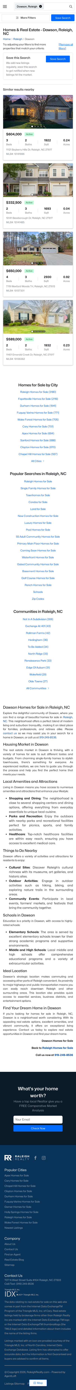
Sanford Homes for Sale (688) (38, 440)
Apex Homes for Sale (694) (38, 433)
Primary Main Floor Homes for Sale (38, 543)
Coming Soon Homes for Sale (38, 550)
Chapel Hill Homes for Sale (19, 1185)
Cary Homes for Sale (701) (38, 426)
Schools (38, 591)
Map (38, 1382)
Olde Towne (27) (38, 681)
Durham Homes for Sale (18, 1196)
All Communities (38, 688)
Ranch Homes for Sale (38, 585)
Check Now (38, 1128)
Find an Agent (12, 1254)
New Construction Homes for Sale (38, 515)
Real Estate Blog (14, 1259)
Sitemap (9, 1264)
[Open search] (59, 6)
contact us (10, 733)
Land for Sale (38, 509)
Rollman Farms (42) (38, 633)
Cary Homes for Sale (16, 1180)
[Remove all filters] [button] (66, 46)
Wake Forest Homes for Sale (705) (38, 419)
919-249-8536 (47, 737)
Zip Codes (38, 598)
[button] (4, 6)
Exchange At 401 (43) (38, 626)
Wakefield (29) (38, 674)
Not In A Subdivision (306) (38, 619)
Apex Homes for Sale (16, 1175)
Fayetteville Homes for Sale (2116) (38, 398)
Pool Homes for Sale (38, 529)
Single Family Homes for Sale (38, 488)
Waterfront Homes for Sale (38, 557)
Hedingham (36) (38, 639)
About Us (9, 1243)
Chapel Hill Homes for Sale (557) (38, 454)
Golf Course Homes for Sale (38, 578)
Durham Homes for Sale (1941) (38, 405)
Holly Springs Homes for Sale (21, 1212)
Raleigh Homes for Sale (38, 481)
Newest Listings (13, 1227)
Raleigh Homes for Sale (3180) (38, 391)
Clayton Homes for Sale (18, 1191)
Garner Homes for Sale (17, 1206)
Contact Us (11, 1249)
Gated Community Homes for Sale (38, 564)
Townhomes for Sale (38, 495)
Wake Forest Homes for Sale (21, 1222)
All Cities (38, 461)
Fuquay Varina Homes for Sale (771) (38, 412)
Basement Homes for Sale (38, 571)
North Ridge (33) (38, 653)
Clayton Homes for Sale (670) (38, 447)
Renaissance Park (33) (38, 660)
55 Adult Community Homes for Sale (38, 536)
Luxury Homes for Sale (38, 522)
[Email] (38, 1120)
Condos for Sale (38, 502)
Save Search (62, 17)
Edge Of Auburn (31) (38, 667)
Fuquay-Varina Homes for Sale (22, 1201)
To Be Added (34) (38, 646)
